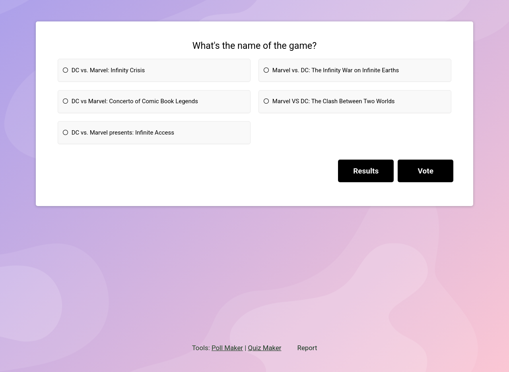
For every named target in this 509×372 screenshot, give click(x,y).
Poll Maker (227, 348)
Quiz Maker (264, 348)
